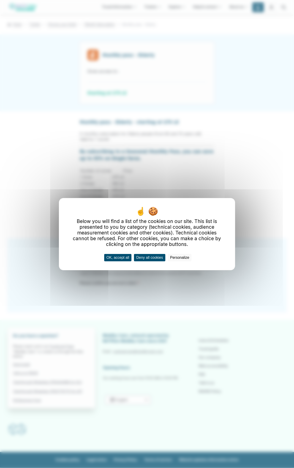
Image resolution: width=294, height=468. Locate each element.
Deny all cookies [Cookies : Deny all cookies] (149, 257)
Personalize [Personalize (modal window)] (179, 257)
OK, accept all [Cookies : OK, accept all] (117, 257)
